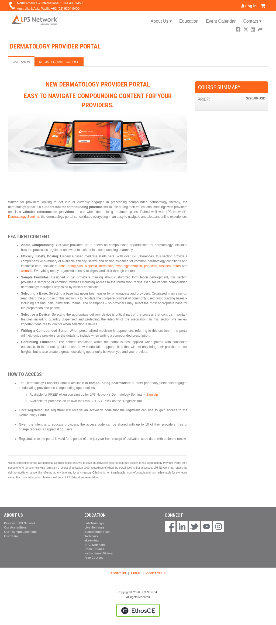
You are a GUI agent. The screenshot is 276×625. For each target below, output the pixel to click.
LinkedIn (253, 30)
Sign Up (152, 394)
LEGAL (136, 573)
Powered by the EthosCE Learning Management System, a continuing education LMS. (138, 610)
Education (188, 21)
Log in (251, 6)
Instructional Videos (98, 553)
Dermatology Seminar (23, 217)
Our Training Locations (20, 531)
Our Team (11, 536)
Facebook (239, 30)
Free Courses (93, 557)
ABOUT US (118, 573)
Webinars (91, 536)
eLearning (91, 540)
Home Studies (94, 549)
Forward (260, 30)
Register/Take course (59, 62)
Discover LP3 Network (19, 523)
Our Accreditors (15, 527)
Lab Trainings (94, 523)
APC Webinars (94, 544)
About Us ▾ (161, 21)
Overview (21, 62)
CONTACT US (155, 573)
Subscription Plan (97, 531)
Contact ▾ (252, 21)
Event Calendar (221, 21)
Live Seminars (94, 527)
